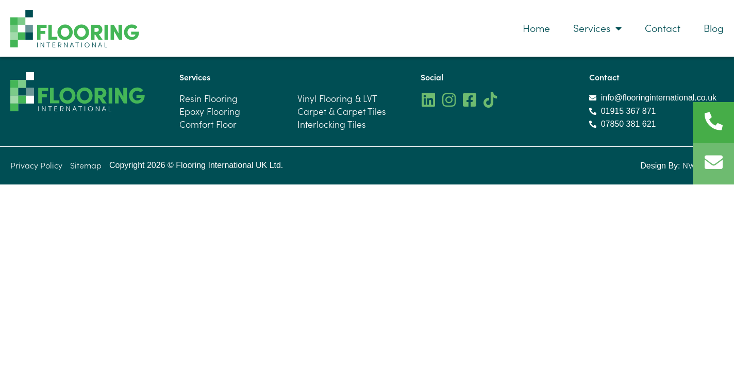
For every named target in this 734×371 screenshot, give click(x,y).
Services (597, 28)
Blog (714, 28)
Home (536, 28)
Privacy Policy (36, 165)
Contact (662, 28)
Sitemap (86, 165)
